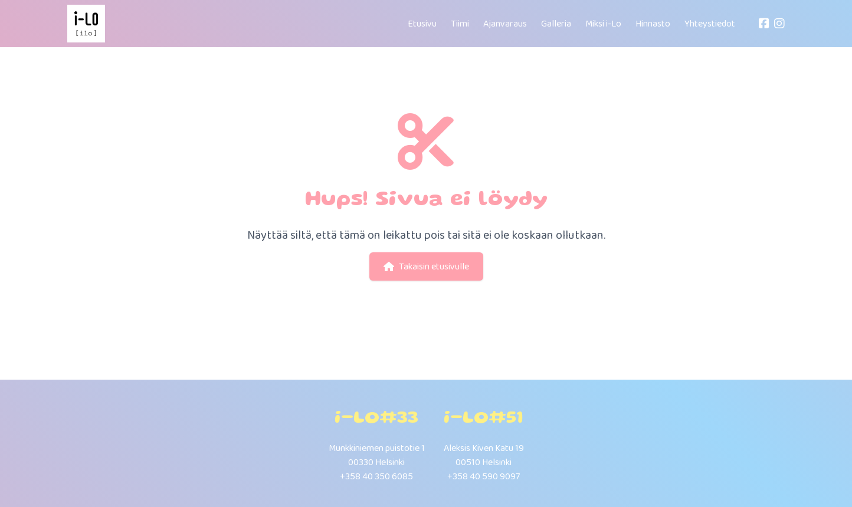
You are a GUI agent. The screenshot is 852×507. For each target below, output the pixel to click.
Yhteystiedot (709, 23)
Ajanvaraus (505, 23)
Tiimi (460, 23)
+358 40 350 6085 (376, 476)
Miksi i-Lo (603, 23)
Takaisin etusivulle (426, 266)
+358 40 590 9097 (483, 476)
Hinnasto (652, 23)
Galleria (556, 23)
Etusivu (422, 23)
